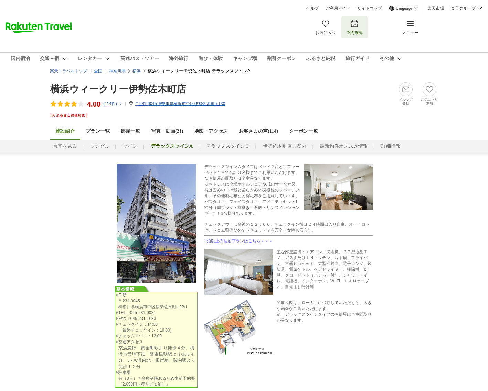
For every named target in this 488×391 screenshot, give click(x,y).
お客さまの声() (258, 131)
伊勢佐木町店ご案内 (284, 146)
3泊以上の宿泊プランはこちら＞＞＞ (238, 240)
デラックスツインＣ (228, 146)
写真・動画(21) (167, 131)
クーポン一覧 (303, 131)
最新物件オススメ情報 (344, 146)
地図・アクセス (211, 131)
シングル (99, 146)
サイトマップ (369, 8)
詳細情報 (391, 146)
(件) (113, 104)
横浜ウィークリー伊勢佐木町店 (118, 89)
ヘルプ (312, 8)
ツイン (130, 146)
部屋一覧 (130, 131)
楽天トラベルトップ (68, 71)
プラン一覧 (98, 131)
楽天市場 (435, 8)
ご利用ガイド (338, 8)
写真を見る (65, 146)
